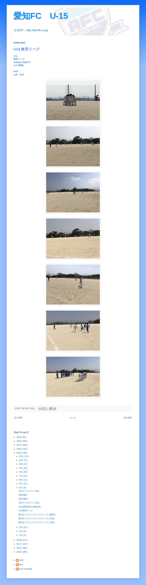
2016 (19, 548)
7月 (21, 476)
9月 (21, 468)
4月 (21, 487)
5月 (21, 483)
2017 (19, 544)
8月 (21, 472)
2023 (19, 437)
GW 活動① (23, 499)
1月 (21, 535)
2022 (19, 441)
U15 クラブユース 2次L (29, 491)
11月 (21, 460)
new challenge (25, 569)
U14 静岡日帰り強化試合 (29, 507)
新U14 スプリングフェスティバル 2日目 (36, 518)
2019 (19, 453)
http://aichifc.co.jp (37, 30)
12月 (21, 456)
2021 (19, 445)
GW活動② (23, 495)
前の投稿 (128, 417)
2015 (19, 552)
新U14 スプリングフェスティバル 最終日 (37, 514)
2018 (19, 540)
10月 (21, 464)
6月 (21, 480)
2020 (19, 449)
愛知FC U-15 (40, 16)
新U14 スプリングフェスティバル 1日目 (36, 522)
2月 (21, 531)
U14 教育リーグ (25, 510)
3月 (21, 527)
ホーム (73, 417)
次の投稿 (18, 417)
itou (20, 564)
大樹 (21, 560)
